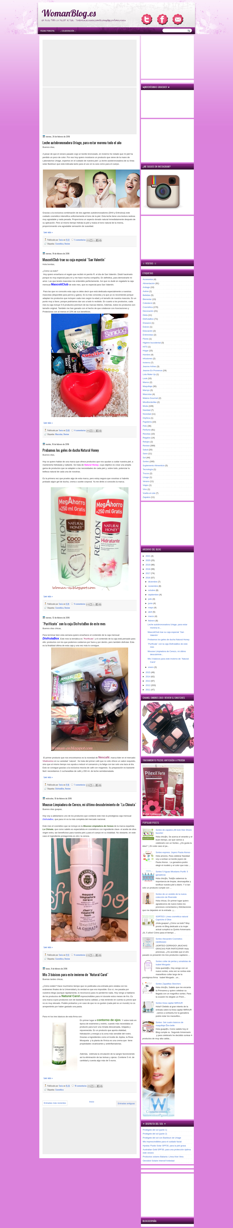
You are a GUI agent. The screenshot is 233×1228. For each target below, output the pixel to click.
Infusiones (147, 358)
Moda (145, 406)
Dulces (146, 327)
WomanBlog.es (69, 13)
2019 (148, 564)
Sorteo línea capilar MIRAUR (169, 1003)
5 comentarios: (80, 239)
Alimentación (149, 283)
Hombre (146, 354)
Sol (144, 457)
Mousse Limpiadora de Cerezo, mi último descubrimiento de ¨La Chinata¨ (89, 804)
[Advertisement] (89, 63)
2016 (148, 577)
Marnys (146, 390)
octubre (152, 590)
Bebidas (146, 295)
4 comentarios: (80, 430)
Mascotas (59, 434)
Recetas (146, 434)
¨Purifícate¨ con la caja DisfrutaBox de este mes (74, 623)
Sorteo (146, 461)
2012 (148, 685)
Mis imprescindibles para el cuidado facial (162, 1141)
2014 (148, 676)
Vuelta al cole (149, 493)
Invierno (146, 362)
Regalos (146, 437)
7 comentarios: (80, 784)
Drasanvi (147, 323)
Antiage (146, 287)
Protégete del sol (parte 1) (155, 1130)
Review (67, 243)
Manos (146, 382)
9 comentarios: (80, 603)
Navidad (146, 410)
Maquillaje (147, 386)
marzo (151, 616)
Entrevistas (148, 335)
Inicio (91, 1101)
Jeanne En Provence (152, 370)
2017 (148, 573)
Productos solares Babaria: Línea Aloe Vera (163, 1156)
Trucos (146, 473)
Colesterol (147, 303)
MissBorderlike (149, 402)
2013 (148, 681)
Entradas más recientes (55, 1103)
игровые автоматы (64, 1)
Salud (145, 449)
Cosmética (59, 243)
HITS (145, 347)
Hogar (145, 350)
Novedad (147, 414)
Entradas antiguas (126, 1103)
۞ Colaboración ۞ (68, 30)
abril (150, 612)
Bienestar (147, 299)
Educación (148, 331)
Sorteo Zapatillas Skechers (168, 984)
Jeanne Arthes (149, 366)
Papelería (147, 422)
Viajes (145, 485)
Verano (146, 481)
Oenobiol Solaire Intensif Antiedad (158, 1160)
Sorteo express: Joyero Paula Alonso (173, 852)
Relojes (146, 442)
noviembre (153, 586)
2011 (148, 689)
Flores (146, 339)
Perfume (147, 430)
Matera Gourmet (150, 398)
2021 (148, 556)
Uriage (146, 477)
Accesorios (148, 279)
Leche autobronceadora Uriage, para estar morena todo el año (82, 142)
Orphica (146, 418)
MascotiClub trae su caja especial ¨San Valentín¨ (74, 259)
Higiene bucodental (152, 342)
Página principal (47, 30)
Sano (145, 453)
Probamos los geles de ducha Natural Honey (71, 450)
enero (151, 667)
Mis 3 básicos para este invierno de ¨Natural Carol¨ (75, 974)
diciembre (153, 581)
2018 (148, 569)
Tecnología (148, 469)
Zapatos (146, 497)
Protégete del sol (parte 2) (155, 1133)
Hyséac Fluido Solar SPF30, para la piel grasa (164, 1145)
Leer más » (48, 232)
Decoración (148, 311)
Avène (146, 291)
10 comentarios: (81, 1085)
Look (145, 378)
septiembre (153, 594)
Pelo (145, 426)
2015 (148, 672)
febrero (151, 620)
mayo (151, 607)
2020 (148, 560)
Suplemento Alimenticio (154, 465)
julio (150, 599)
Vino (145, 489)
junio (150, 603)
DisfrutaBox (59, 788)
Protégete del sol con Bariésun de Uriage (162, 1138)
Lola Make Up (149, 374)
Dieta (145, 315)
